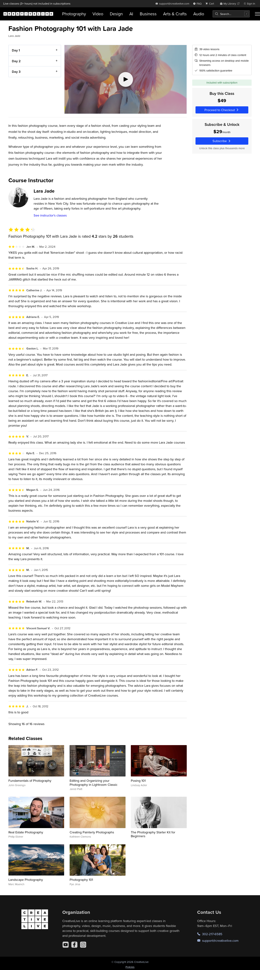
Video (97, 14)
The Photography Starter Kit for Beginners (153, 834)
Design (116, 14)
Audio (198, 14)
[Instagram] (83, 944)
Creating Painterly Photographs (92, 832)
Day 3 (16, 71)
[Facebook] (74, 944)
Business (148, 14)
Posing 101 (138, 780)
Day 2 (16, 61)
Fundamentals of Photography (29, 780)
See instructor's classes (50, 215)
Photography (74, 14)
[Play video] (125, 79)
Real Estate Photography (25, 832)
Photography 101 (81, 879)
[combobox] (231, 14)
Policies (130, 967)
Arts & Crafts (175, 14)
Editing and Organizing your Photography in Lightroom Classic (93, 782)
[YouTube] (65, 944)
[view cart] (211, 3)
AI (131, 14)
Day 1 (16, 50)
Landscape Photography (25, 879)
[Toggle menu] (257, 14)
